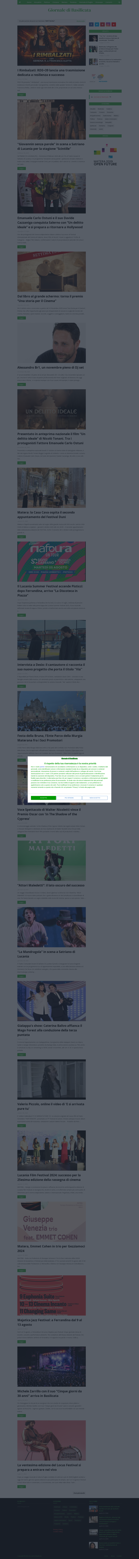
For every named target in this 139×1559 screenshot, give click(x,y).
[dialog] (69, 779)
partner (42, 767)
